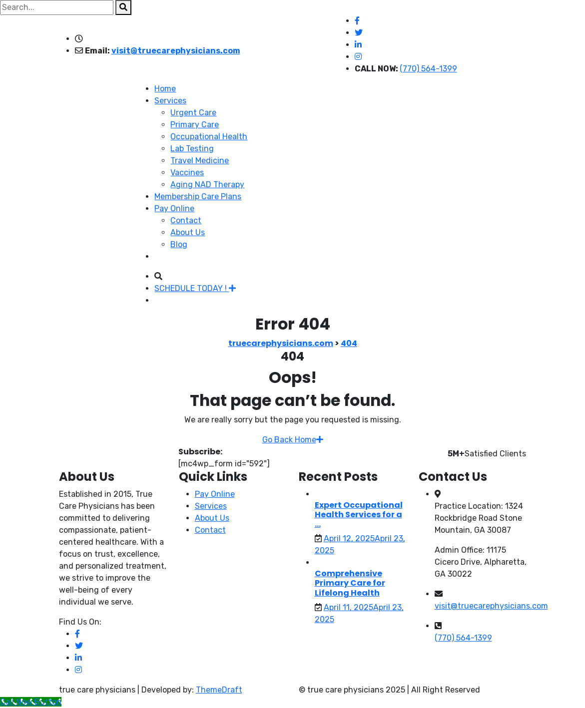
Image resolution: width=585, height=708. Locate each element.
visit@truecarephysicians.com (175, 50)
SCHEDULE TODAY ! (195, 288)
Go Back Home (292, 439)
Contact (185, 220)
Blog (178, 244)
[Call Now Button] (30, 702)
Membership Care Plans (197, 196)
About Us (187, 232)
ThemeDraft (219, 690)
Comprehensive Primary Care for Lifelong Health (350, 583)
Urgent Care (193, 112)
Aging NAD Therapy (207, 184)
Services (170, 100)
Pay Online (174, 208)
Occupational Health (208, 136)
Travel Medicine (199, 160)
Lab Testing (192, 148)
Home (165, 88)
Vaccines (187, 172)
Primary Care (194, 124)
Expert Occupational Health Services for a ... (359, 514)
